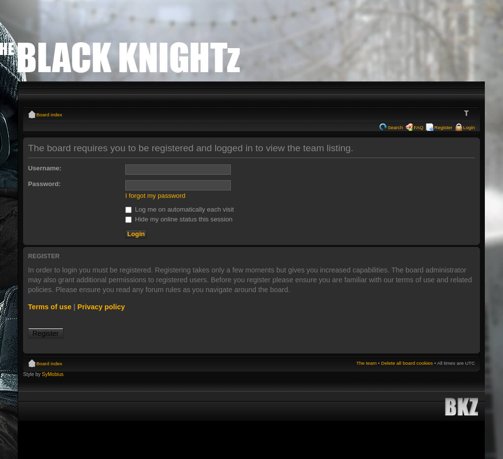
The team (366, 363)
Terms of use (50, 307)
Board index (49, 114)
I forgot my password (155, 195)
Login (469, 127)
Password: (44, 184)
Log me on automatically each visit (179, 209)
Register (443, 127)
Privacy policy (101, 307)
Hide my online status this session (178, 219)
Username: (44, 168)
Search (395, 127)
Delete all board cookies (407, 363)
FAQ (418, 127)
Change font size (468, 113)
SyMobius (52, 374)
